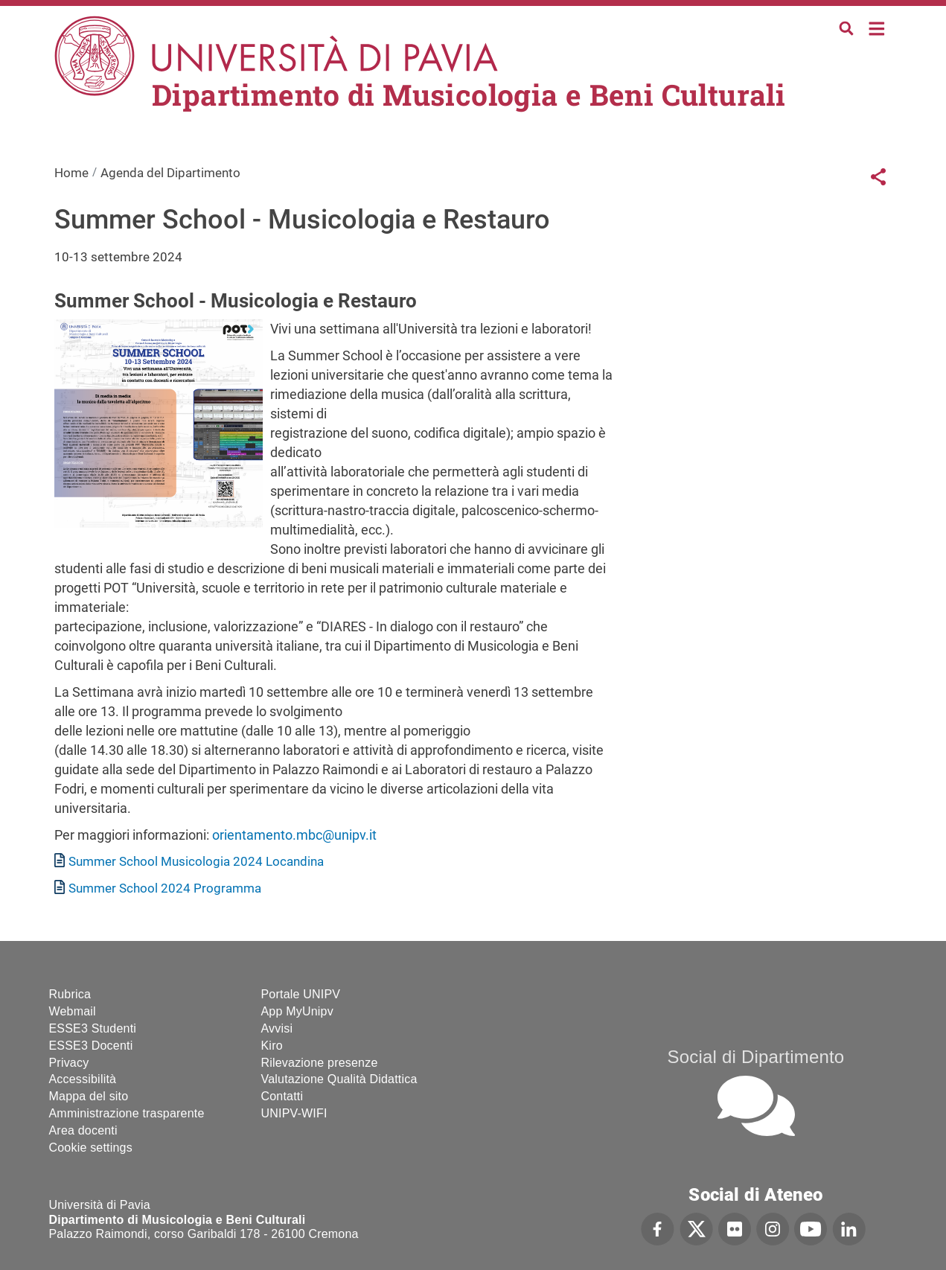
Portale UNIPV (301, 994)
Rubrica (70, 994)
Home (877, 27)
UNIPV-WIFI (294, 1113)
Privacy (69, 1062)
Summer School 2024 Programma (164, 888)
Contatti (282, 1096)
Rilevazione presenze (319, 1062)
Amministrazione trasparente (127, 1113)
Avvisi (277, 1028)
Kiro (272, 1045)
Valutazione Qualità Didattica (339, 1079)
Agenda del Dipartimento (170, 172)
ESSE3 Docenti (91, 1045)
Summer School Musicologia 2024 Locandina (196, 861)
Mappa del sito (89, 1096)
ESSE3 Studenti (93, 1028)
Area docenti (83, 1130)
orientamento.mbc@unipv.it (294, 835)
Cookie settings (90, 1147)
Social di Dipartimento (756, 1057)
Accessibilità (83, 1079)
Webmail (72, 1011)
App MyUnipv (297, 1011)
